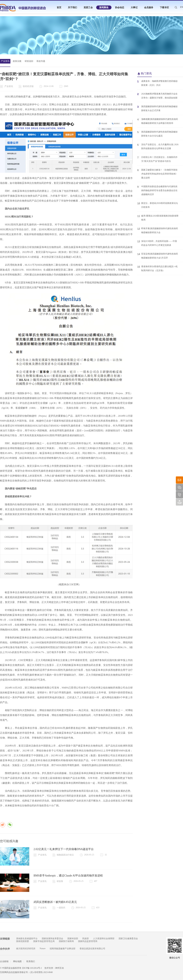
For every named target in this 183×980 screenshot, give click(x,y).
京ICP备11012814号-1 (32, 968)
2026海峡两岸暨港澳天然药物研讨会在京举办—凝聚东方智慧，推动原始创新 (157, 95)
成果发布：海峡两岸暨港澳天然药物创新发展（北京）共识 (157, 83)
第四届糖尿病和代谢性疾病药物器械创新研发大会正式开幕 (157, 108)
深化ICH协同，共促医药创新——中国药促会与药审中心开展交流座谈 (157, 243)
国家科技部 (72, 938)
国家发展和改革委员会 (52, 938)
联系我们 (30, 961)
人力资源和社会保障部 (103, 938)
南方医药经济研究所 (25, 948)
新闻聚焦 (103, 7)
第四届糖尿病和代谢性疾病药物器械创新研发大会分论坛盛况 (157, 133)
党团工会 (88, 7)
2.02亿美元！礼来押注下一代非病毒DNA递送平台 (64, 849)
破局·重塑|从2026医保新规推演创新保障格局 (157, 217)
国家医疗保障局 (66, 941)
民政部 (85, 938)
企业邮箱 (4, 961)
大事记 (134, 7)
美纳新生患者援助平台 (27, 938)
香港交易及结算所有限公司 (92, 948)
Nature (42, 948)
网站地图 (17, 961)
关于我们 (72, 7)
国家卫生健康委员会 (128, 938)
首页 (59, 7)
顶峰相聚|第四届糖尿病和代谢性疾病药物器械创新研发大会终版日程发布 (157, 121)
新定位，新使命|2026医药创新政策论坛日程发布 (157, 205)
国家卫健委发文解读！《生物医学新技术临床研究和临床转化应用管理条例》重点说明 (157, 173)
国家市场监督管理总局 (44, 941)
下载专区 (164, 7)
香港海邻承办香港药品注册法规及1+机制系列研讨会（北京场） (157, 268)
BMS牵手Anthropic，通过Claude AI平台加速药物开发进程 (68, 875)
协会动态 (119, 7)
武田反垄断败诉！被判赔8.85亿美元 (55, 901)
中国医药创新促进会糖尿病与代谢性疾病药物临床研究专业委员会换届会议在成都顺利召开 (157, 190)
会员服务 (148, 7)
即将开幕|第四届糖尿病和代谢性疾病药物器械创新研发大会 (157, 230)
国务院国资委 (22, 941)
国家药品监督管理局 (87, 941)
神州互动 (59, 968)
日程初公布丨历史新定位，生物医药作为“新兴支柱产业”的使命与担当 (157, 159)
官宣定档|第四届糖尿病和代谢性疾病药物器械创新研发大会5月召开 (157, 255)
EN (181, 7)
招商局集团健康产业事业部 (62, 948)
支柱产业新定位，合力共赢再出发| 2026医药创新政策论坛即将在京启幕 (157, 146)
